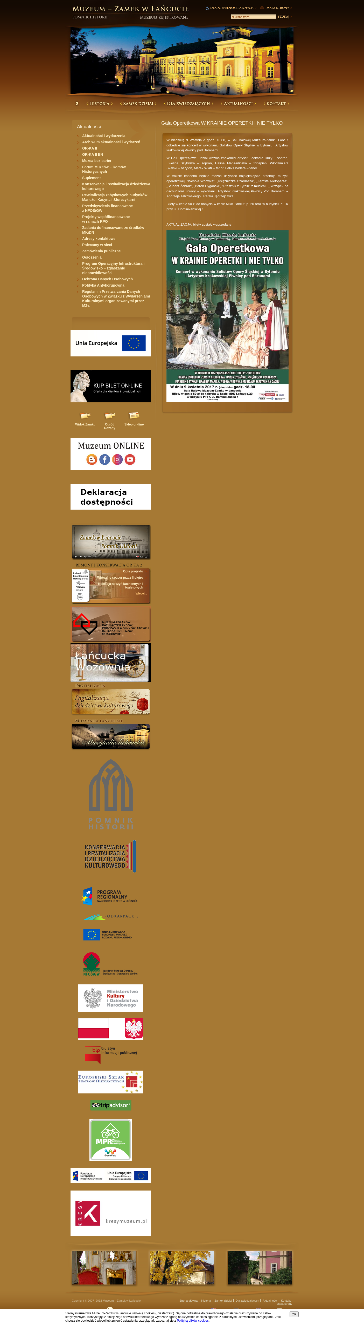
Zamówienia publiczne (101, 251)
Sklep (134, 424)
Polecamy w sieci (97, 245)
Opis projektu (133, 571)
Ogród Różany (109, 426)
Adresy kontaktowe (98, 238)
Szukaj (284, 16)
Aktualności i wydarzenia (103, 136)
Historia (206, 1300)
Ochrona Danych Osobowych (107, 279)
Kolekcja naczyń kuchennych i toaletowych (120, 585)
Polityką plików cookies (193, 1320)
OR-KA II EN (92, 154)
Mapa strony (284, 1303)
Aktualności (270, 1300)
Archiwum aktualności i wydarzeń (111, 142)
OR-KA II (89, 148)
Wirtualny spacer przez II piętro (120, 577)
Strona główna (188, 1300)
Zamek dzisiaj (223, 1300)
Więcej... (141, 593)
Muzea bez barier (96, 161)
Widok (85, 424)
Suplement (91, 178)
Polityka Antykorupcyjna (103, 285)
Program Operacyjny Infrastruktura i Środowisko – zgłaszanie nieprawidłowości (113, 268)
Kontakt (286, 1300)
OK (294, 1314)
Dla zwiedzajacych (247, 1300)
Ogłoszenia (92, 257)
